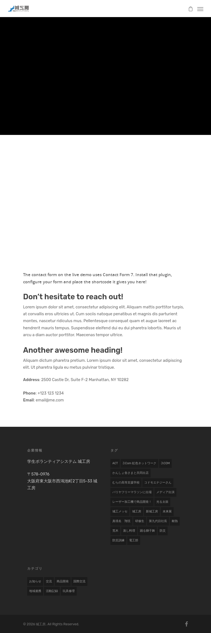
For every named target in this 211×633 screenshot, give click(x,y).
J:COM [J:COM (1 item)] (165, 463)
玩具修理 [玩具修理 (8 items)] (69, 591)
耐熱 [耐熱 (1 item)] (175, 521)
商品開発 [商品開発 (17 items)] (63, 581)
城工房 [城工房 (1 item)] (136, 511)
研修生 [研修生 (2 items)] (139, 521)
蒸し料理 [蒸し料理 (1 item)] (129, 531)
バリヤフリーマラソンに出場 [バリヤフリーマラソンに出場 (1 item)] (132, 492)
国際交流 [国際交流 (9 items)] (79, 581)
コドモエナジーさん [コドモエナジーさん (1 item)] (157, 482)
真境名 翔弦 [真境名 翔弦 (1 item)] (121, 521)
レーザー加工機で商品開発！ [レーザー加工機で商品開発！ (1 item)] (132, 502)
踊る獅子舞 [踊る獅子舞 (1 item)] (147, 531)
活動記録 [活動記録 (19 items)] (52, 591)
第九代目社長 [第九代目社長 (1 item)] (158, 521)
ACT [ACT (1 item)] (115, 463)
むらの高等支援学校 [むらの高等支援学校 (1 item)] (126, 482)
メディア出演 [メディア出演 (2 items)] (165, 492)
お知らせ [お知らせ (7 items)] (35, 581)
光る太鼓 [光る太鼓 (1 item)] (162, 502)
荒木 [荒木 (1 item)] (115, 531)
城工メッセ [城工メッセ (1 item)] (119, 511)
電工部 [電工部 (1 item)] (133, 540)
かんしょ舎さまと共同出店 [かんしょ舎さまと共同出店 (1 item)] (130, 473)
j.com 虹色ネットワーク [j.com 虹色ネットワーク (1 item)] (139, 463)
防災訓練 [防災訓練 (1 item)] (118, 540)
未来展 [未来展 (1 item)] (167, 511)
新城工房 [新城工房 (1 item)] (152, 511)
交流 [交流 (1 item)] (49, 581)
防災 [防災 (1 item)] (163, 531)
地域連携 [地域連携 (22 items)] (35, 591)
